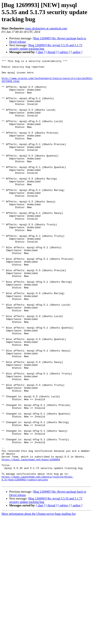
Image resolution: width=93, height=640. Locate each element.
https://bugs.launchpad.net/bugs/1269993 (31, 539)
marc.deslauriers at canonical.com (46, 28)
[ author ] (76, 52)
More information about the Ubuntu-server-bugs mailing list (39, 598)
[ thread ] (51, 52)
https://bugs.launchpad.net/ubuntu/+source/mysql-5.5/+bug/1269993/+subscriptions (37, 562)
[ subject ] (64, 52)
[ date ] (40, 52)
